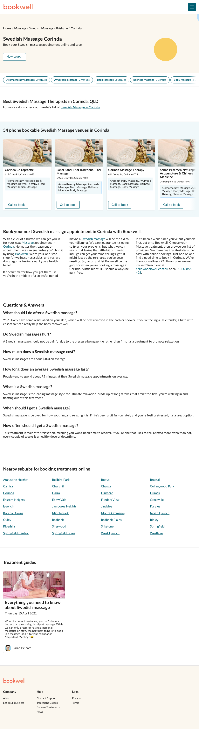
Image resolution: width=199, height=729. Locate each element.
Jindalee (106, 506)
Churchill (58, 486)
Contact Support (47, 698)
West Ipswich (110, 533)
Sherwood (59, 526)
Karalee (155, 506)
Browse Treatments (48, 707)
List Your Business (13, 703)
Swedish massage (93, 239)
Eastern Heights (14, 499)
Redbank (58, 519)
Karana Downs (13, 513)
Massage (20, 28)
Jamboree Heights (64, 506)
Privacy (76, 698)
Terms (75, 703)
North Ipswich (159, 513)
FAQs (40, 712)
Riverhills (9, 526)
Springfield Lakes (63, 533)
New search (14, 56)
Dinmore (107, 493)
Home (7, 28)
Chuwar (106, 486)
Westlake (156, 533)
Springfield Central (16, 533)
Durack (155, 493)
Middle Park (60, 513)
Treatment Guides (47, 703)
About (6, 698)
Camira (8, 486)
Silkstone (107, 526)
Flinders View (110, 499)
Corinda (76, 28)
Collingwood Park (162, 486)
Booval (105, 479)
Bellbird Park (61, 479)
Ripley (154, 519)
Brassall (155, 479)
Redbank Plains (111, 519)
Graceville (157, 499)
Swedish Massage (41, 28)
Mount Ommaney (113, 513)
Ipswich (8, 506)
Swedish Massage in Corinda (80, 107)
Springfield (157, 526)
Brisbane (62, 28)
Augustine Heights (15, 479)
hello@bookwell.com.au (152, 269)
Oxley (7, 519)
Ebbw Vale (59, 499)
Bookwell (21, 254)
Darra (56, 493)
